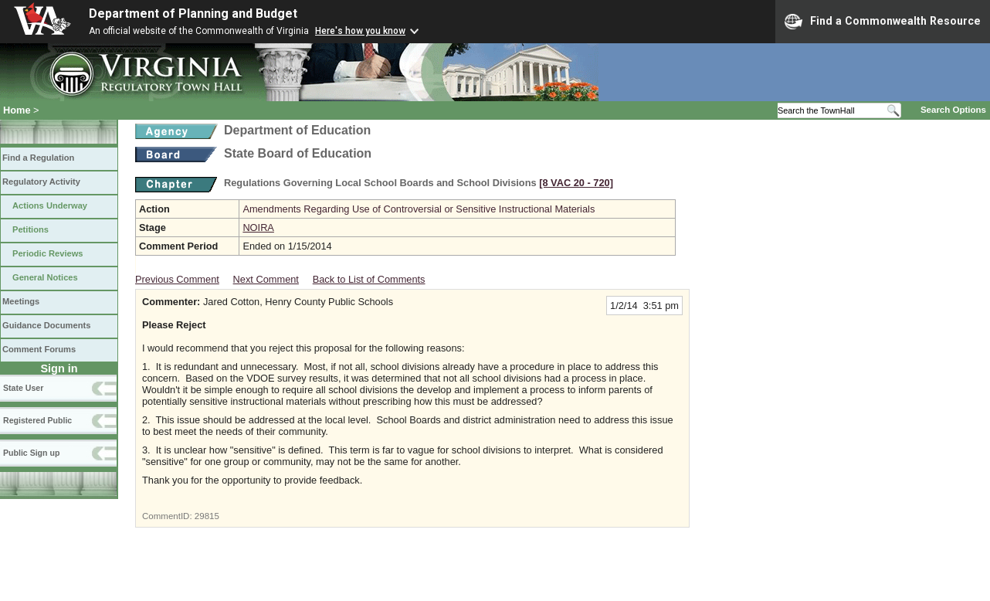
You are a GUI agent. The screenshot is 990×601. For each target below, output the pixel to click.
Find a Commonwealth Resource (883, 21)
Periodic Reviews (47, 253)
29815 (207, 516)
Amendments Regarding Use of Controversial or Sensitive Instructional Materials (418, 209)
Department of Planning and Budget (193, 13)
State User (23, 387)
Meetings (20, 301)
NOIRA (258, 227)
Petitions (30, 229)
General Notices (45, 277)
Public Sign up (31, 452)
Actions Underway (49, 205)
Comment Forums (39, 349)
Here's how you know (360, 30)
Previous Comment (177, 279)
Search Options (953, 109)
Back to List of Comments (369, 279)
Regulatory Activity (41, 181)
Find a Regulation (38, 157)
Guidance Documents (46, 325)
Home (17, 110)
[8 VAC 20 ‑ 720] (576, 182)
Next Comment (266, 279)
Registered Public (37, 420)
